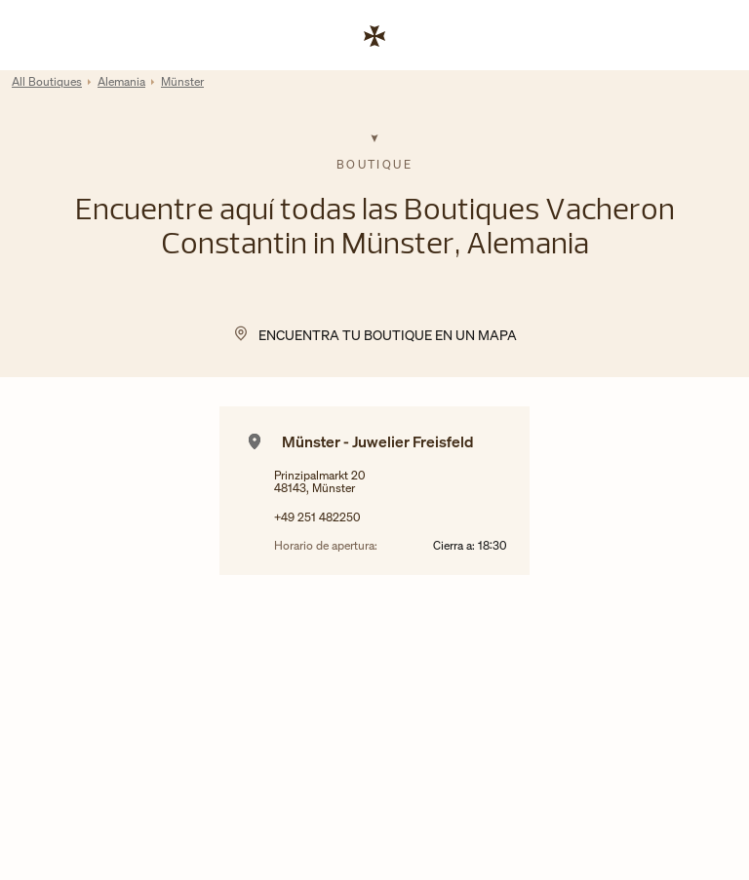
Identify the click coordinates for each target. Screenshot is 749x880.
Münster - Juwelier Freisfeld (378, 441)
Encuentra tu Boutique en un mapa (387, 334)
